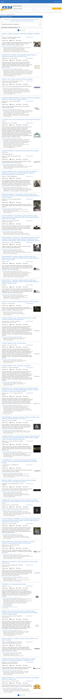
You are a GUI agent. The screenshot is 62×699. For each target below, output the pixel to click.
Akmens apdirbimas (13, 46)
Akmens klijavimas (20, 68)
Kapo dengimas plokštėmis (7, 144)
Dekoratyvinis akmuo (28, 70)
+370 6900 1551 (35, 697)
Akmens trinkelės (24, 69)
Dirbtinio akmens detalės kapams (26, 71)
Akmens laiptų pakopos (21, 46)
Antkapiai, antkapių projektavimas (9, 47)
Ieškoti (56, 8)
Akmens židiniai (5, 606)
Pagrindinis (2, 1)
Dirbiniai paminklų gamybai (16, 48)
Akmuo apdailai (30, 69)
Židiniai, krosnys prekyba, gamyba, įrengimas (9, 605)
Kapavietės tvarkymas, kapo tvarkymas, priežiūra (11, 49)
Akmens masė (26, 68)
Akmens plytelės (12, 69)
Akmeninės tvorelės (6, 46)
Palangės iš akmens (6, 50)
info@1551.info (44, 697)
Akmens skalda (28, 46)
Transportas (14, 1)
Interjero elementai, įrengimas (7, 411)
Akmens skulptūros (18, 139)
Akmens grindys (13, 652)
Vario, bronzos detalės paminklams (9, 74)
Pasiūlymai (27, 1)
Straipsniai (2, 2)
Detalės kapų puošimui (7, 48)
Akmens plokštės (6, 69)
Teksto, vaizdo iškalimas (25, 50)
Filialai (7, 260)
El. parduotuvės (19, 1)
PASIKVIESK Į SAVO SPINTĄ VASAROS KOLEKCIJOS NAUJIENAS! (19, 19)
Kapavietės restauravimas (7, 143)
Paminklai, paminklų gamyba (15, 50)
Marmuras (22, 90)
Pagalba (23, 1)
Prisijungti (55, 1)
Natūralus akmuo (23, 49)
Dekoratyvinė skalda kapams (20, 47)
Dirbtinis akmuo (6, 72)
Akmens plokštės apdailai (7, 604)
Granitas (22, 48)
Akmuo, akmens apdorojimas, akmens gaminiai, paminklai (12, 45)
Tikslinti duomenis (8, 1)
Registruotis (59, 1)
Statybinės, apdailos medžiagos (7, 603)
